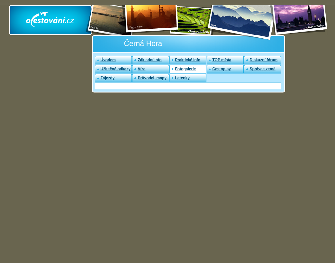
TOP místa (222, 60)
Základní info (150, 60)
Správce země (263, 69)
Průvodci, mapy (152, 78)
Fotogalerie (185, 69)
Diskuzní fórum (264, 60)
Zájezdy (108, 78)
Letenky (182, 78)
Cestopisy (222, 69)
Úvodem (108, 60)
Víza (142, 69)
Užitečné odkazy (116, 69)
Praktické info (188, 60)
